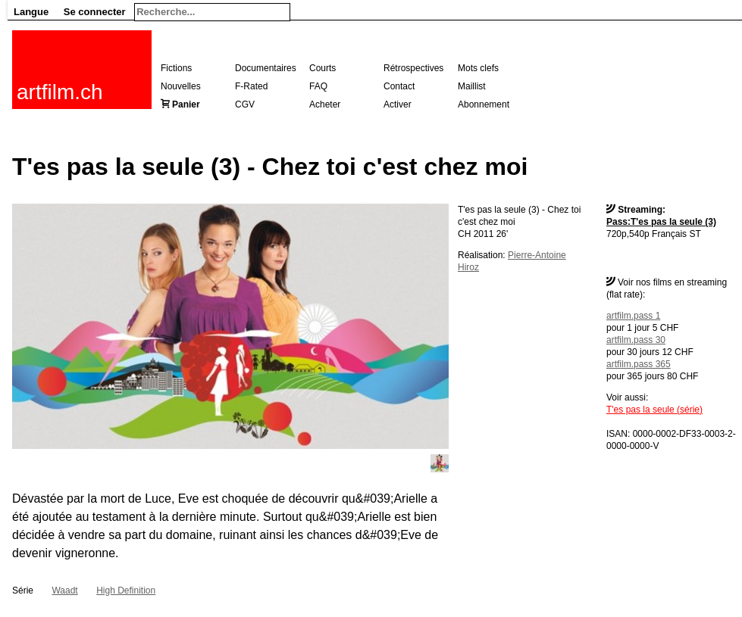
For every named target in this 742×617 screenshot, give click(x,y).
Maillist (472, 86)
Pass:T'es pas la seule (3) (661, 222)
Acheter (324, 104)
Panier (186, 104)
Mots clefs (478, 68)
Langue (31, 11)
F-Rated (251, 86)
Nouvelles (181, 86)
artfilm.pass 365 (638, 364)
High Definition (125, 590)
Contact (399, 86)
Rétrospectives (413, 68)
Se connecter (95, 11)
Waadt (64, 590)
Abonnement (483, 104)
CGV (245, 104)
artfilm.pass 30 (635, 340)
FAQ (318, 86)
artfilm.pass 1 (633, 315)
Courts (322, 68)
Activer (398, 104)
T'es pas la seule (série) (654, 409)
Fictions (176, 68)
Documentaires (265, 68)
